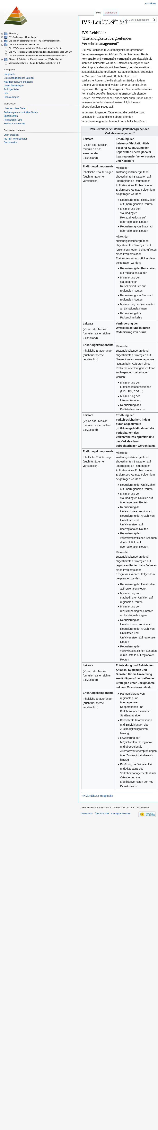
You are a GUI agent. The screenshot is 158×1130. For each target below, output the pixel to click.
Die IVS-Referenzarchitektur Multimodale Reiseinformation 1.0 (38, 55)
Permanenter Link (13, 119)
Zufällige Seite (11, 89)
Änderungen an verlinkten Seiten (21, 112)
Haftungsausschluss (120, 813)
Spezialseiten (11, 116)
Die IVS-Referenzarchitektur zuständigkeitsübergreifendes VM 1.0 (40, 52)
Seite (98, 12)
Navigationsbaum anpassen (18, 81)
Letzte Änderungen (13, 85)
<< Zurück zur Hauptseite (97, 795)
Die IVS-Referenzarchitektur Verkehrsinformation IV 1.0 (35, 48)
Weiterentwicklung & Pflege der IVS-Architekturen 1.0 (34, 63)
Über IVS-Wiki (102, 813)
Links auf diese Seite (14, 108)
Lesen (97, 20)
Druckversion (10, 142)
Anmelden (150, 3)
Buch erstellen (11, 135)
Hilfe (6, 93)
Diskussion (111, 12)
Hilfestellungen (11, 97)
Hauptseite (9, 74)
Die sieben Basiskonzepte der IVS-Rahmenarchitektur (34, 41)
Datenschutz (87, 813)
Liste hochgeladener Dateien (19, 78)
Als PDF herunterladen (15, 138)
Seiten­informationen (14, 123)
